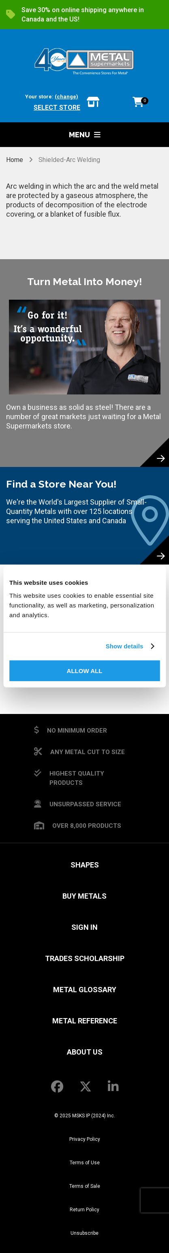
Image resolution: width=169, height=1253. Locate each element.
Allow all (85, 670)
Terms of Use (85, 1163)
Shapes (85, 865)
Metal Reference (84, 1020)
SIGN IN (84, 927)
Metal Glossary (84, 989)
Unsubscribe (84, 1233)
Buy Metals (84, 896)
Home (15, 160)
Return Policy (84, 1210)
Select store (57, 107)
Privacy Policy (84, 1139)
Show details (124, 646)
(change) (66, 97)
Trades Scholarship (84, 958)
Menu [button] (85, 134)
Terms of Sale (84, 1186)
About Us (85, 1052)
